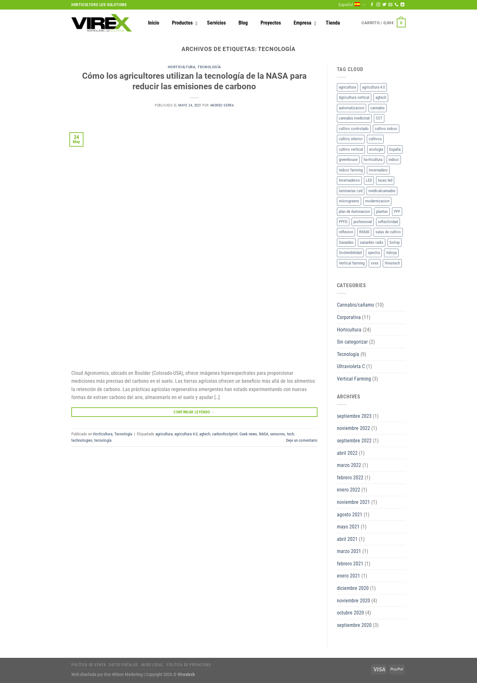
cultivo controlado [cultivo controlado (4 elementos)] (354, 128)
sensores (277, 434)
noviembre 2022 (353, 428)
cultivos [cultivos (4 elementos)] (375, 138)
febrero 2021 (350, 564)
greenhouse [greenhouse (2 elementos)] (348, 159)
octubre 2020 (350, 613)
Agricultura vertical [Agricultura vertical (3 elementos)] (354, 97)
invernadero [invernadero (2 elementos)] (378, 170)
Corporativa (349, 317)
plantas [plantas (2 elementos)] (382, 211)
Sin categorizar (352, 342)
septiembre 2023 (354, 416)
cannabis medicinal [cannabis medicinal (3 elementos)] (354, 118)
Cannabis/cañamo (355, 305)
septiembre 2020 (354, 625)
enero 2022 (348, 490)
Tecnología (209, 67)
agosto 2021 (349, 515)
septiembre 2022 (354, 441)
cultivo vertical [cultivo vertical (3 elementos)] (351, 149)
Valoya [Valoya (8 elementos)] (391, 252)
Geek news (248, 434)
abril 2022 (347, 453)
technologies (81, 440)
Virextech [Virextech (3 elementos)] (392, 263)
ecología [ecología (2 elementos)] (376, 149)
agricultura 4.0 (185, 434)
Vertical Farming (354, 379)
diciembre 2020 (353, 588)
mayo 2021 (348, 527)
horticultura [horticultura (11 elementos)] (373, 159)
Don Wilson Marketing (123, 674)
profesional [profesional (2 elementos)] (362, 221)
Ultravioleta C (351, 366)
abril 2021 (347, 539)
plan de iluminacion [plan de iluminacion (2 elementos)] (354, 211)
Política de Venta (88, 665)
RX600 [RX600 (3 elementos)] (364, 231)
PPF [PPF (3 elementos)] (397, 211)
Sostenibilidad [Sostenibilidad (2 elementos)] (350, 252)
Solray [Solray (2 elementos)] (394, 242)
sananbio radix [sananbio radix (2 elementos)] (371, 242)
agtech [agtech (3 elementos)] (380, 97)
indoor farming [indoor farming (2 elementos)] (351, 170)
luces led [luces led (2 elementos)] (385, 180)
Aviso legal (152, 665)
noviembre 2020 (353, 601)
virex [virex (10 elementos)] (375, 263)
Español (352, 5)
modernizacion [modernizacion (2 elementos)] (377, 201)
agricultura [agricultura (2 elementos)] (347, 87)
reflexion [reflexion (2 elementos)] (346, 231)
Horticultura (182, 67)
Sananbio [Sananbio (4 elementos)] (346, 242)
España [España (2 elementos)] (395, 149)
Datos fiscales (123, 665)
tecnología (102, 440)
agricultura (164, 434)
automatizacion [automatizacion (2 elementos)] (351, 107)
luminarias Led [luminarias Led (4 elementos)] (350, 190)
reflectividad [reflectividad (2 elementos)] (388, 221)
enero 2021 (348, 576)
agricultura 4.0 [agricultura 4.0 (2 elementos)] (373, 87)
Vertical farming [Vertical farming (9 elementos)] (352, 263)
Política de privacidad (189, 665)
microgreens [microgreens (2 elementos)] (349, 201)
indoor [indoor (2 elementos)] (393, 159)
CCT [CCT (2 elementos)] (379, 118)
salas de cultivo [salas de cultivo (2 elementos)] (388, 231)
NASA (263, 434)
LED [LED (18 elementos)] (369, 180)
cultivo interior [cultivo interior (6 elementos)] (351, 138)
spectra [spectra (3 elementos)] (374, 252)
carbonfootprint (225, 434)
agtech (204, 434)
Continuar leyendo (194, 412)
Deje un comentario (301, 440)
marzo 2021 (349, 551)
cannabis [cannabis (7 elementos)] (377, 107)
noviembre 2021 (353, 502)
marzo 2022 (349, 465)
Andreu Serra (222, 105)
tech (290, 434)
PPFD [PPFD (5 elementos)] (343, 221)
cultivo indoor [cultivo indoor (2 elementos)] (386, 128)
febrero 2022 (350, 478)
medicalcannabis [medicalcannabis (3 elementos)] (381, 190)
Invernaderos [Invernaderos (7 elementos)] (349, 180)
